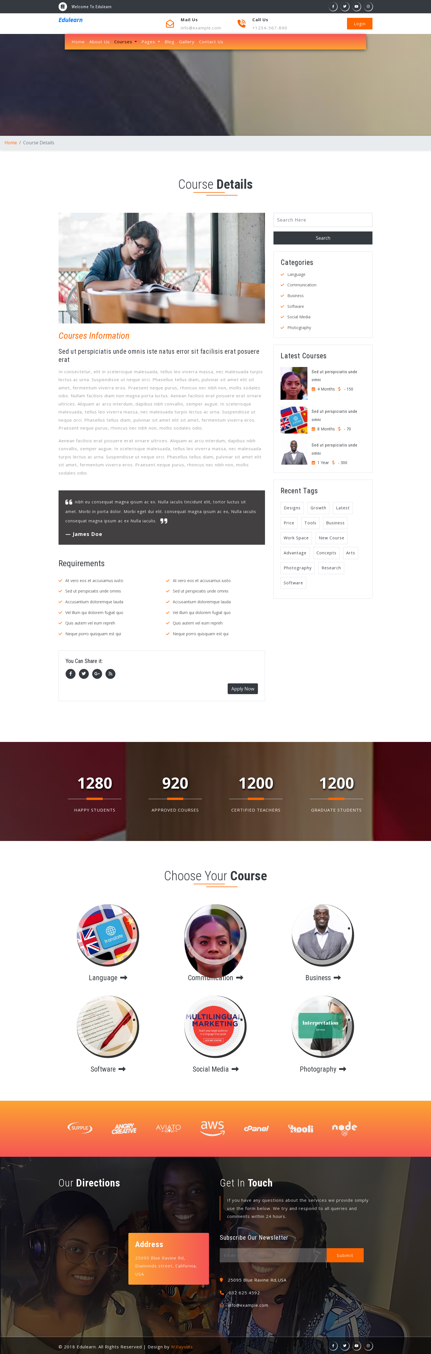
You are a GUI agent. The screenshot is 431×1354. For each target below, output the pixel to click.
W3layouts (182, 1345)
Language (296, 274)
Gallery (187, 41)
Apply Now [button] (242, 687)
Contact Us (211, 41)
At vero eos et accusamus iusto (94, 580)
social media (216, 1067)
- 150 (348, 387)
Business (295, 295)
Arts (352, 553)
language (108, 976)
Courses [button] (124, 41)
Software (295, 305)
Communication (301, 284)
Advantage (295, 553)
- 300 (342, 461)
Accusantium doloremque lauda (94, 601)
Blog (169, 41)
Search (323, 238)
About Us (99, 41)
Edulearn (68, 19)
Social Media (299, 316)
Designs (292, 507)
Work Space (296, 537)
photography (323, 1067)
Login (359, 23)
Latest (345, 507)
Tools (311, 522)
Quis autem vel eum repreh (90, 622)
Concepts (327, 553)
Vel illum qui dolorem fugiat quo (94, 612)
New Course (333, 537)
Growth (320, 507)
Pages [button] (149, 41)
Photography (299, 326)
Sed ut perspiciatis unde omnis (93, 591)
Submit (346, 1254)
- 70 (347, 427)
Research (332, 568)
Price (289, 522)
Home (79, 41)
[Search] (322, 220)
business (323, 976)
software (108, 1067)
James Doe (87, 534)
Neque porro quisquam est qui (93, 633)
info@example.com (201, 28)
